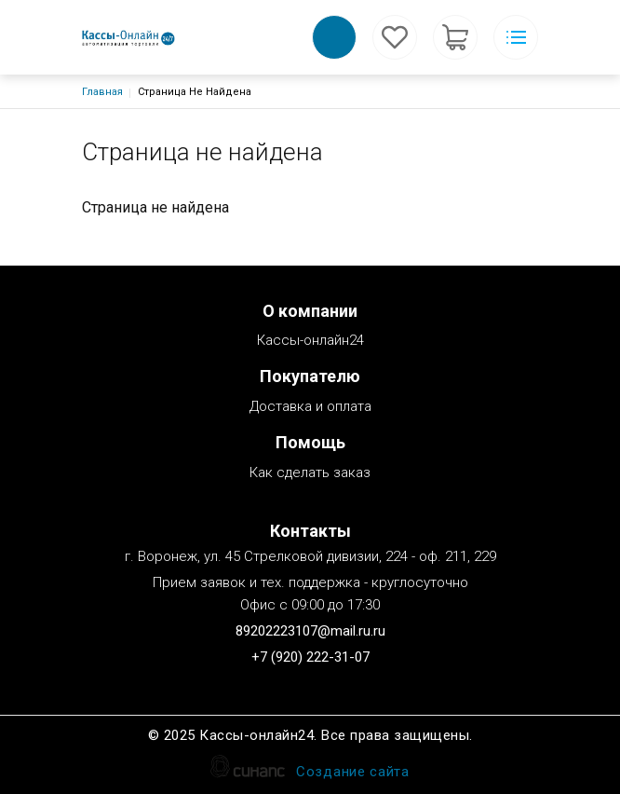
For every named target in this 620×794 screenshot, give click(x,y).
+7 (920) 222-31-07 (310, 657)
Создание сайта (353, 773)
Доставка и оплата (310, 408)
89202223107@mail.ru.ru (310, 631)
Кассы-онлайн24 (310, 341)
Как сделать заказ (310, 474)
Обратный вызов (334, 37)
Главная (102, 92)
